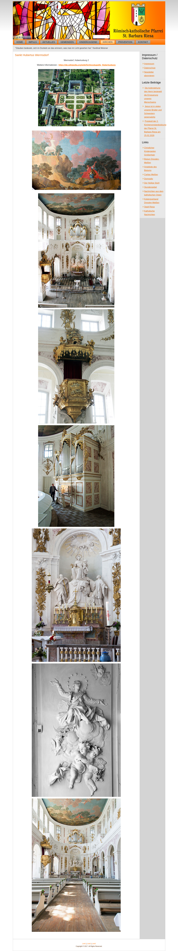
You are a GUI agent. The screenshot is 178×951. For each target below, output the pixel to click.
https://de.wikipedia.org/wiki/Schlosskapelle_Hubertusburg (87, 65)
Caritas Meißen (151, 174)
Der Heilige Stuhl (151, 183)
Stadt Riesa (149, 207)
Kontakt (143, 42)
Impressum (149, 64)
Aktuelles (48, 42)
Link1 (84, 944)
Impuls (33, 42)
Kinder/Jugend (88, 42)
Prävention (125, 42)
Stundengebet (150, 187)
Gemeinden (67, 42)
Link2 (89, 944)
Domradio (148, 179)
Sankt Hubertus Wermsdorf (32, 55)
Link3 (94, 944)
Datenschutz (150, 68)
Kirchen (108, 42)
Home (20, 42)
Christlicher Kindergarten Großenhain (150, 151)
